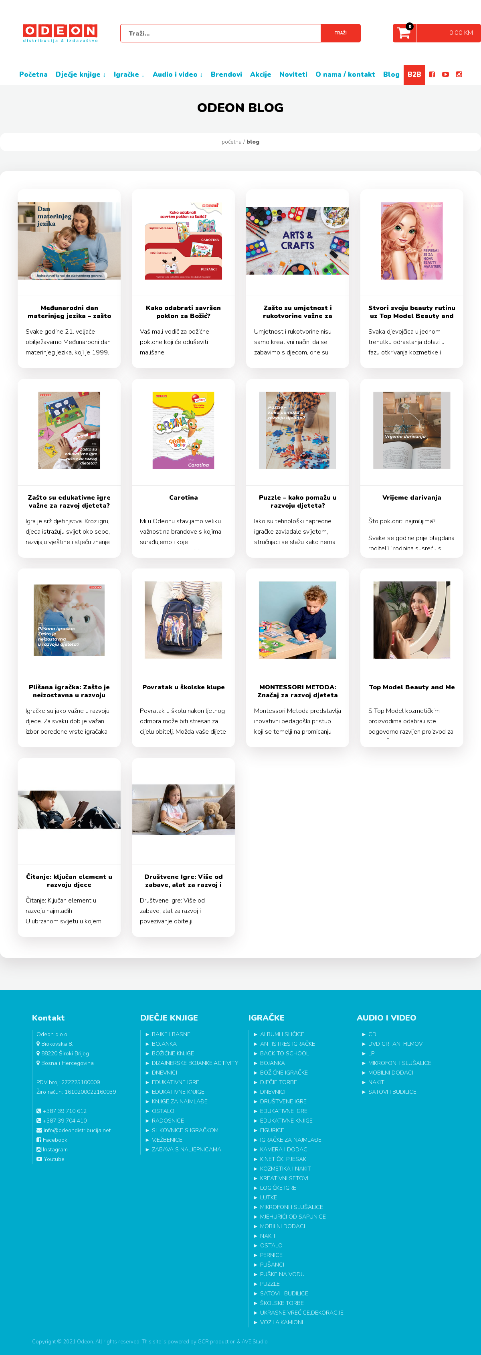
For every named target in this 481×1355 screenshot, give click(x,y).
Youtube (50, 1159)
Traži (340, 33)
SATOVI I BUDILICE (284, 1293)
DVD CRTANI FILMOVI (396, 1044)
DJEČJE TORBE (278, 1082)
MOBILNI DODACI (282, 1226)
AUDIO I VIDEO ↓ (178, 74)
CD (372, 1034)
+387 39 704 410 (61, 1121)
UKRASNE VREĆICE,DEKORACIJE (302, 1313)
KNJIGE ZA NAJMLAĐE (180, 1101)
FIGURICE (272, 1130)
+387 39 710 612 (61, 1111)
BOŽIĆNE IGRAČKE (284, 1073)
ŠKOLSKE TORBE (282, 1303)
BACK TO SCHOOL (284, 1053)
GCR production (217, 1341)
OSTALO (163, 1111)
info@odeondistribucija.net (73, 1130)
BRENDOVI (226, 74)
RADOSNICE (168, 1121)
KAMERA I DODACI (284, 1149)
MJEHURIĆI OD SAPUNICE (293, 1217)
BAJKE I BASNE (171, 1034)
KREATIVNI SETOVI (284, 1178)
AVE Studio (255, 1341)
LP (371, 1053)
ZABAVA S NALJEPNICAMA (186, 1149)
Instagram (52, 1149)
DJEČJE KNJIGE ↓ (81, 74)
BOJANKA (164, 1044)
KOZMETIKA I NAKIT (285, 1169)
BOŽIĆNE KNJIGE (173, 1053)
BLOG (391, 74)
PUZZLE (270, 1284)
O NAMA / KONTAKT (345, 74)
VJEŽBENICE (167, 1140)
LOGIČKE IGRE (278, 1188)
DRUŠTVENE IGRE (283, 1101)
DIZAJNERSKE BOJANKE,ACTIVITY (195, 1063)
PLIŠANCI (272, 1265)
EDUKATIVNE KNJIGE (178, 1092)
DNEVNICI (164, 1073)
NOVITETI (293, 74)
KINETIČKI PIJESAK (283, 1159)
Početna (232, 142)
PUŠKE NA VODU (282, 1274)
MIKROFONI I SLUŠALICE (291, 1207)
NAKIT (268, 1236)
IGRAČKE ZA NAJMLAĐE (290, 1140)
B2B (414, 74)
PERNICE (271, 1255)
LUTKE (268, 1197)
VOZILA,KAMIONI (281, 1322)
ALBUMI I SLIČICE (282, 1034)
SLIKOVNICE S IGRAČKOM (185, 1130)
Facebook (51, 1140)
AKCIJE (260, 74)
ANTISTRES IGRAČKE (287, 1044)
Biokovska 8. (54, 1044)
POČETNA (33, 74)
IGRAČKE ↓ (129, 74)
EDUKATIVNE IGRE (175, 1082)
